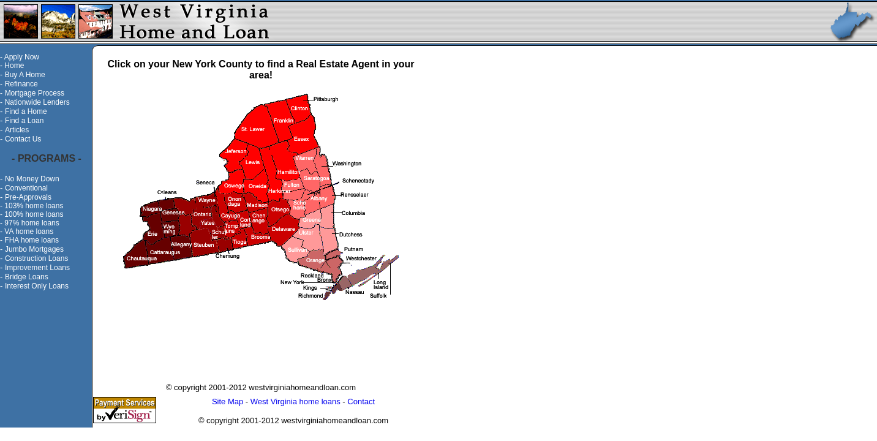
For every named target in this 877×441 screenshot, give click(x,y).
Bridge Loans (26, 277)
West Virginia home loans (295, 401)
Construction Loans (36, 258)
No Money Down (32, 179)
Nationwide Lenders (37, 102)
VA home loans (28, 231)
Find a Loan (24, 120)
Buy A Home (25, 74)
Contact (361, 401)
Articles (17, 130)
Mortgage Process (34, 93)
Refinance (21, 84)
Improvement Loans (37, 267)
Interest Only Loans (37, 286)
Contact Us (23, 139)
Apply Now (21, 57)
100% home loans (33, 214)
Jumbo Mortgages (34, 249)
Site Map (227, 401)
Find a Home (26, 111)
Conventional (26, 188)
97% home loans (31, 223)
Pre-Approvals (28, 197)
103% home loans (33, 206)
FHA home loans (31, 240)
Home (14, 65)
